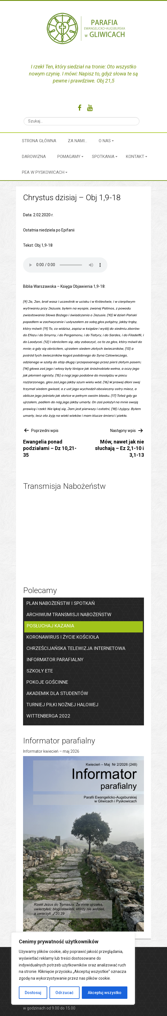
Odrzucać (64, 992)
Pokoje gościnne (47, 682)
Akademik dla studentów (57, 693)
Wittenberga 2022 (48, 716)
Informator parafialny (55, 659)
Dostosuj (33, 992)
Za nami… (77, 140)
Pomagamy (68, 156)
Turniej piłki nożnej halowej (62, 704)
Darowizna (34, 156)
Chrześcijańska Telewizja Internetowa (75, 648)
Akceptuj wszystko (104, 992)
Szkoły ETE (39, 671)
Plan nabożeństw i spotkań (60, 603)
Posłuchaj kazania (50, 626)
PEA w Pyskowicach (43, 172)
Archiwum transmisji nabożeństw (68, 614)
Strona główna (39, 140)
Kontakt (135, 156)
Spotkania (103, 156)
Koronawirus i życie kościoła (62, 637)
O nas (105, 140)
